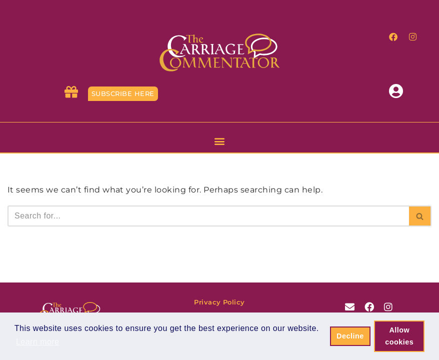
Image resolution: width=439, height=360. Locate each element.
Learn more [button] (38, 342)
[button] (219, 140)
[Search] (208, 216)
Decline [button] (350, 336)
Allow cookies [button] (399, 336)
